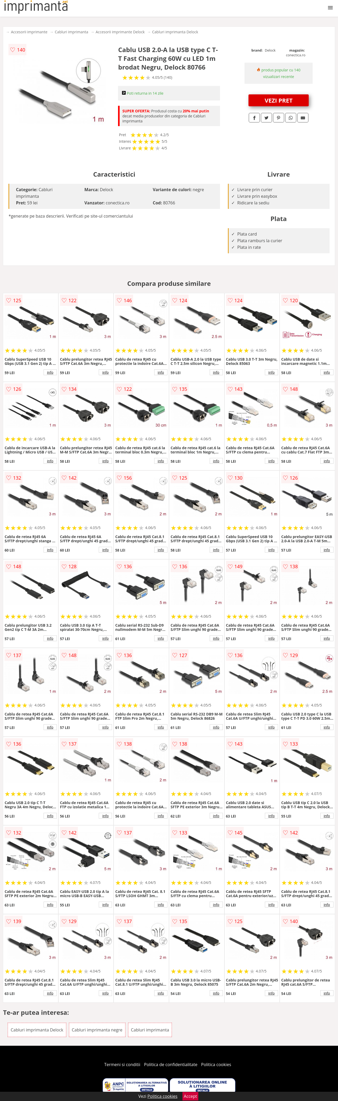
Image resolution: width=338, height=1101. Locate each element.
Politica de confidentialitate (171, 1064)
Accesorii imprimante (29, 31)
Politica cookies (216, 1064)
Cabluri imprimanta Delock (175, 31)
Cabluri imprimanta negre (97, 1030)
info (50, 372)
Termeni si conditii (122, 1064)
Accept (190, 1096)
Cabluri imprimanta (71, 31)
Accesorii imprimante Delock (120, 31)
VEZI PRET (279, 100)
